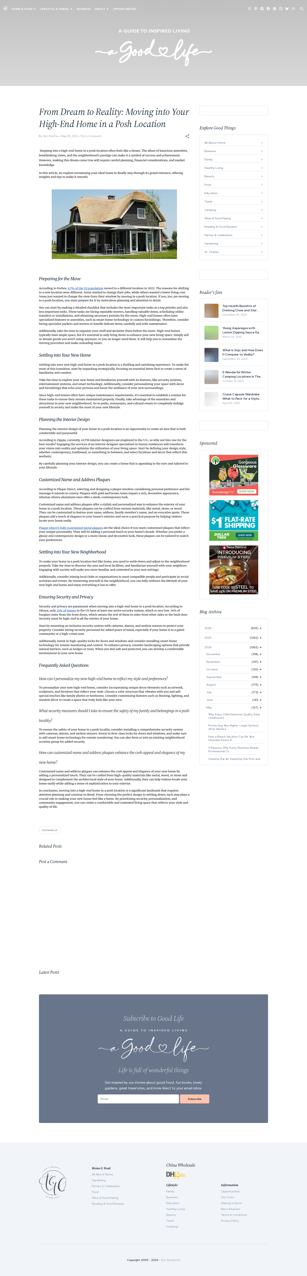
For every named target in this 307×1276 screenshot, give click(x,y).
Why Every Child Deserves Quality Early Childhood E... (234, 716)
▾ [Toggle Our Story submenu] (107, 9)
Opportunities (124, 9)
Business (84, 9)
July (209, 692)
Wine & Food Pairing (217, 218)
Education (211, 193)
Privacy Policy (230, 1220)
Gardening (211, 243)
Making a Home (231, 1203)
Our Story (227, 1197)
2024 (207, 647)
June (209, 700)
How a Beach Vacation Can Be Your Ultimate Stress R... (231, 738)
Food (207, 184)
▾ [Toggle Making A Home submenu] (34, 9)
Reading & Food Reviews (220, 226)
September (214, 677)
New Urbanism (230, 1209)
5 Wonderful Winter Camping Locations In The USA (241, 374)
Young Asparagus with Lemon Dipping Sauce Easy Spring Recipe (242, 330)
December (213, 654)
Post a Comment (91, 136)
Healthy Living (213, 168)
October (212, 669)
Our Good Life (170, 1260)
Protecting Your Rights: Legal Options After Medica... (233, 727)
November (213, 662)
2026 (207, 628)
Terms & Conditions (234, 1215)
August (211, 684)
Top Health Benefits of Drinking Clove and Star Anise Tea (239, 308)
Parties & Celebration (218, 235)
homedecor (50, 830)
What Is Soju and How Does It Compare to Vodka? (242, 352)
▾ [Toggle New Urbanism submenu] (71, 9)
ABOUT (100, 9)
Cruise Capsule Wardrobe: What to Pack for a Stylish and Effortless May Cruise (241, 396)
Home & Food (22, 9)
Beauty (209, 176)
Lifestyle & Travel (54, 9)
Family (208, 159)
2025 (207, 637)
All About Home (215, 142)
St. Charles (211, 252)
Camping (210, 210)
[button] (187, 136)
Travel (208, 201)
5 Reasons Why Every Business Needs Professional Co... (233, 749)
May (209, 707)
